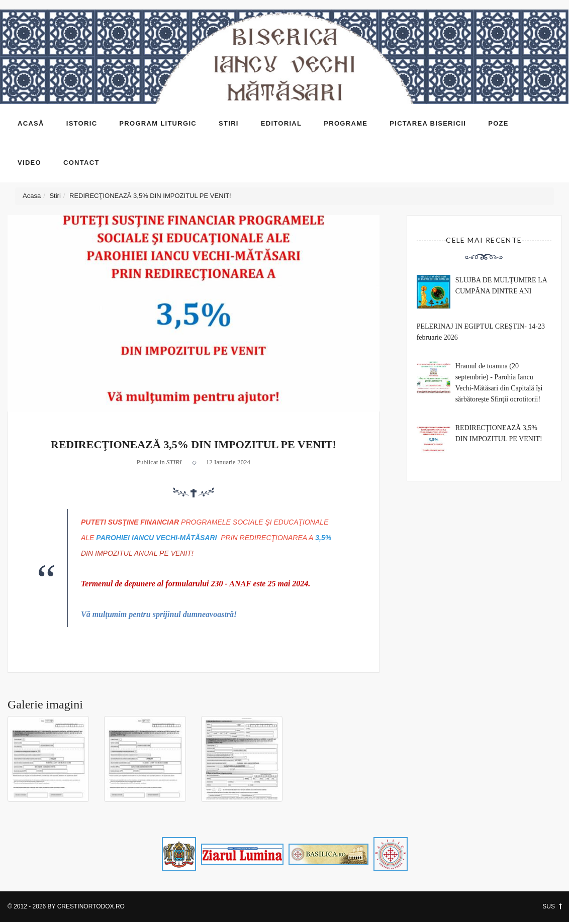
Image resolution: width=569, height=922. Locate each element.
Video (29, 162)
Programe (345, 123)
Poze (498, 123)
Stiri (229, 123)
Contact (81, 162)
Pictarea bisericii (428, 123)
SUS (551, 906)
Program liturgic (158, 123)
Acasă (31, 123)
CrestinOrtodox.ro (91, 906)
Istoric (82, 123)
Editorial (281, 123)
